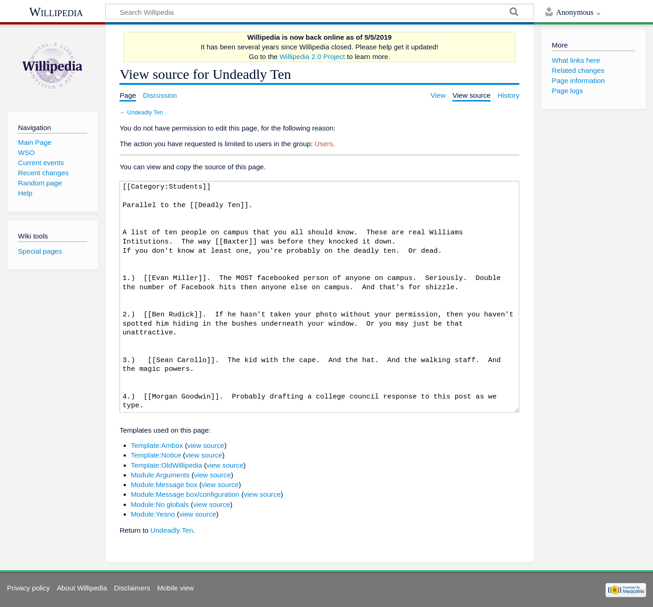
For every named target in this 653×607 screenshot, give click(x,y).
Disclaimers (132, 588)
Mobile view (175, 588)
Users (324, 144)
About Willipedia (82, 588)
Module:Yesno (153, 514)
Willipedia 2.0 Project (312, 56)
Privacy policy (28, 588)
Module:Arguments (160, 475)
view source (205, 445)
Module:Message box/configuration (185, 494)
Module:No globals (160, 504)
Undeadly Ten (145, 112)
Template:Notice (156, 455)
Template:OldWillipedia (166, 465)
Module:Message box (164, 484)
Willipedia (56, 12)
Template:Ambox (157, 445)
